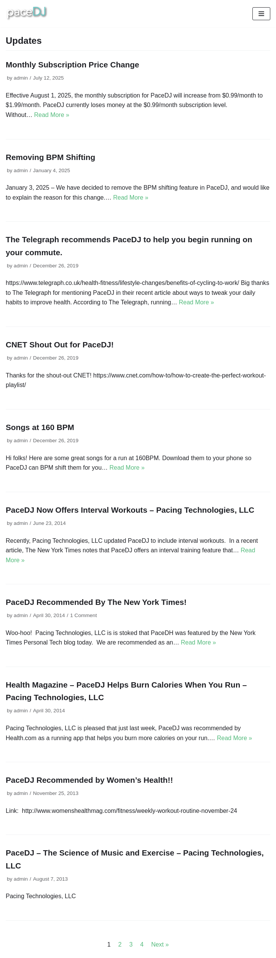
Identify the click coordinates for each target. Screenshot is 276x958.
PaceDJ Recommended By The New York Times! (96, 602)
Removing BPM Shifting (51, 157)
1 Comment (83, 616)
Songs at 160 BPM (40, 427)
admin (21, 78)
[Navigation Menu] (261, 13)
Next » (160, 945)
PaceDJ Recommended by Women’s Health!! (89, 780)
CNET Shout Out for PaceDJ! (60, 345)
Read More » (52, 115)
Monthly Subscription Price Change (72, 64)
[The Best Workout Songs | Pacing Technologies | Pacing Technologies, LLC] (27, 13)
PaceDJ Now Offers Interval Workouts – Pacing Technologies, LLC (130, 510)
